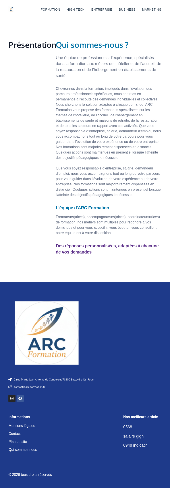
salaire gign (133, 436)
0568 (127, 427)
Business (127, 9)
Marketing (152, 9)
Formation (50, 9)
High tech (76, 9)
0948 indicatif (135, 445)
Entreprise (101, 9)
